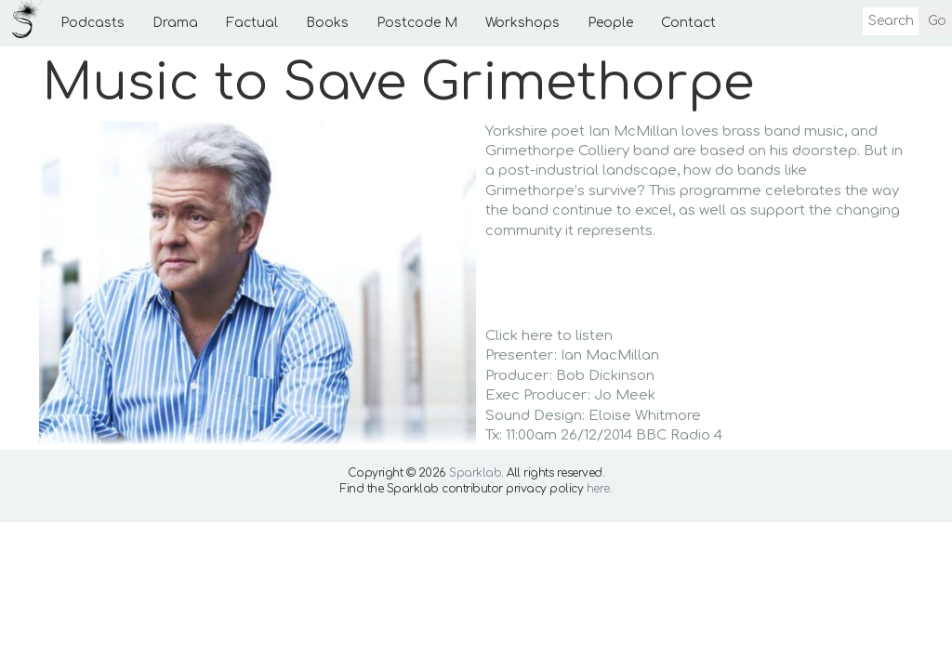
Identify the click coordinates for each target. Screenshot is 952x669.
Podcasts (92, 23)
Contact (688, 23)
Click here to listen (549, 336)
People (610, 23)
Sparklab (475, 472)
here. (600, 488)
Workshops (522, 23)
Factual (252, 23)
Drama (175, 23)
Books (327, 23)
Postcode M (417, 23)
